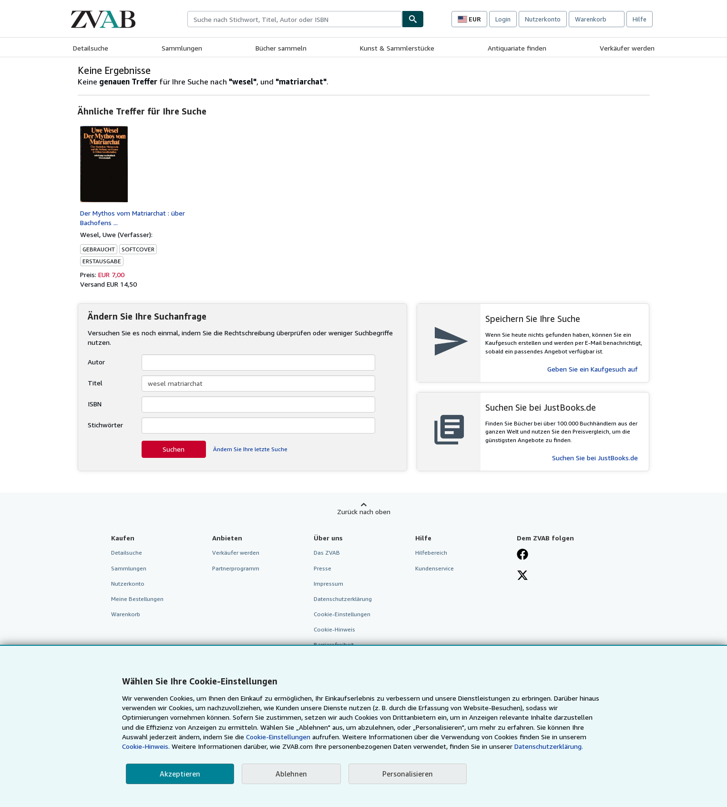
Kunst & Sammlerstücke (397, 48)
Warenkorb (125, 614)
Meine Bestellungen (137, 598)
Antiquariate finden (517, 48)
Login (503, 19)
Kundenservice (434, 568)
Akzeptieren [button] (180, 773)
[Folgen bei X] (522, 576)
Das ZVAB (327, 552)
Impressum (328, 583)
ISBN (95, 404)
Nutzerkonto (543, 19)
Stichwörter (105, 425)
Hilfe (639, 19)
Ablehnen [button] (291, 773)
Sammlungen (182, 48)
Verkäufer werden (627, 48)
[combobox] (294, 19)
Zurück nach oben (363, 511)
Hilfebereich (431, 552)
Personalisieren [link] (407, 773)
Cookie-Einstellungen (278, 737)
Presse (322, 568)
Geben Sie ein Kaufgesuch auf (592, 369)
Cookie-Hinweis (334, 629)
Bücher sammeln (281, 48)
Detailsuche (90, 48)
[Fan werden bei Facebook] (522, 555)
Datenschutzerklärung (343, 598)
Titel (95, 383)
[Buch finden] (412, 19)
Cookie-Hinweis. (146, 746)
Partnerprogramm (235, 568)
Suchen (173, 449)
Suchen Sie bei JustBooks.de (595, 458)
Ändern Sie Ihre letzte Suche (250, 449)
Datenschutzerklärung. (548, 746)
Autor (96, 362)
